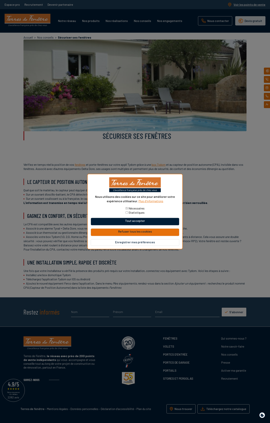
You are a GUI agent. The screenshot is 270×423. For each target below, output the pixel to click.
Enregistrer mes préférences (135, 242)
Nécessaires (137, 208)
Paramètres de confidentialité (263, 415)
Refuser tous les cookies (135, 231)
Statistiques (137, 212)
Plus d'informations (150, 201)
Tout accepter (135, 220)
